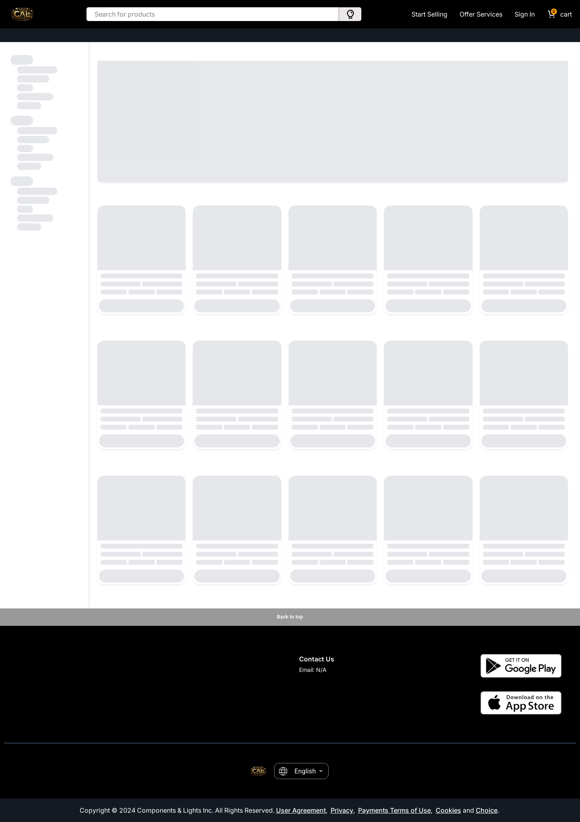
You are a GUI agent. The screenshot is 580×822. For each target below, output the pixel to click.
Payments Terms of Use (394, 810)
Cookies (448, 810)
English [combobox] (305, 771)
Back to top (290, 617)
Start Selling (429, 14)
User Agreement (301, 810)
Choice (487, 810)
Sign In (525, 14)
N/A (321, 669)
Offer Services (481, 14)
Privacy (342, 810)
